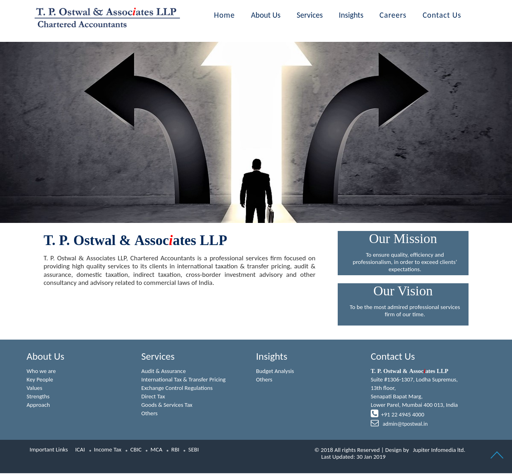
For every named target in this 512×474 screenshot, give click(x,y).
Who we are (41, 371)
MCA (157, 450)
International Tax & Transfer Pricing (184, 379)
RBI (175, 450)
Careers (393, 15)
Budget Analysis (275, 371)
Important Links (49, 450)
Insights (351, 15)
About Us (266, 15)
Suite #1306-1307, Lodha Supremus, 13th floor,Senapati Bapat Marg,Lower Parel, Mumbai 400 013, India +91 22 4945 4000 (415, 398)
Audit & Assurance (163, 371)
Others (149, 414)
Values (35, 388)
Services (310, 15)
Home (224, 15)
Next (432, 115)
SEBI (193, 450)
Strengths (38, 396)
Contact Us (442, 15)
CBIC (136, 450)
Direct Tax (153, 396)
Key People (40, 379)
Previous (79, 115)
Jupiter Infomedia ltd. (439, 450)
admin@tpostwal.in (405, 425)
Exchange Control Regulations (177, 388)
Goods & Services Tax (167, 405)
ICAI (80, 450)
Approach (38, 405)
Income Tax (107, 450)
